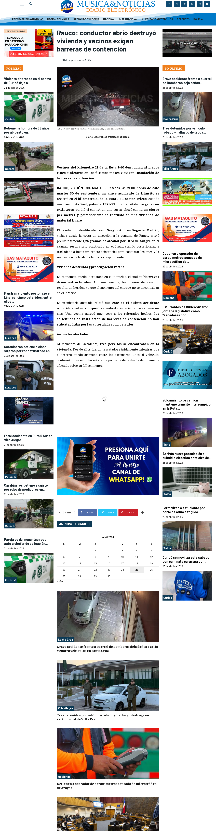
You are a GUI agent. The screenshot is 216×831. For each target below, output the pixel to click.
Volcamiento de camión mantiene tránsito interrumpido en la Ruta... (187, 404)
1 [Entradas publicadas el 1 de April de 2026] (95, 550)
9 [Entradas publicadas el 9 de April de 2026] (109, 557)
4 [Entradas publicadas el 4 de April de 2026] (136, 550)
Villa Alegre (65, 708)
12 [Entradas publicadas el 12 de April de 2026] (151, 557)
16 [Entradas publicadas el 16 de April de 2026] (108, 563)
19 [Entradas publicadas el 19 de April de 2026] (151, 563)
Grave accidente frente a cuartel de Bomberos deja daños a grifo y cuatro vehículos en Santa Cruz (107, 648)
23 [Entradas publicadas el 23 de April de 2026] (108, 569)
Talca (167, 494)
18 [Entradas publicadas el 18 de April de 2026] (136, 563)
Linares (10, 338)
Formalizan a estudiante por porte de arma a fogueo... (184, 510)
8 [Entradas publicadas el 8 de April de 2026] (95, 557)
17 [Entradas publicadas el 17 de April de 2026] (122, 563)
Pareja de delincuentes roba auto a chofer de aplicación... (26, 541)
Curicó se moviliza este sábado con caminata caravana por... (186, 559)
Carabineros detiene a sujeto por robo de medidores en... (26, 487)
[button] (31, 4)
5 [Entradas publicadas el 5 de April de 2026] (151, 550)
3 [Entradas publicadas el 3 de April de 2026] (122, 550)
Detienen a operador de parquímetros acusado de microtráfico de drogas (106, 785)
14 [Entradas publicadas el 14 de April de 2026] (79, 563)
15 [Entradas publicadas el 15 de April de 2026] (95, 563)
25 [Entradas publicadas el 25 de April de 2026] (136, 569)
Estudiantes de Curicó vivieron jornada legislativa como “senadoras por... (186, 311)
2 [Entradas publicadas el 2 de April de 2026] (109, 550)
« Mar (60, 581)
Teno (166, 444)
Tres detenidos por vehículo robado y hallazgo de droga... (184, 130)
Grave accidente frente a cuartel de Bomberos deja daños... (187, 81)
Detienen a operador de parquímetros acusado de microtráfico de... (182, 257)
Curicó (10, 119)
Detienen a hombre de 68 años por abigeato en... (27, 130)
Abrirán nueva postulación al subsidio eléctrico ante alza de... (187, 456)
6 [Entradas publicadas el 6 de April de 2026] (64, 557)
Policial (10, 476)
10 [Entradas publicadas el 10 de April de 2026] (122, 557)
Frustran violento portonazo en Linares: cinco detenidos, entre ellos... (28, 297)
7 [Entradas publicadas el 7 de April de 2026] (79, 557)
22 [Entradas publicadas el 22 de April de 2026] (95, 569)
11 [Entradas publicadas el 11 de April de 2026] (136, 557)
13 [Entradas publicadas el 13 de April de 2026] (64, 563)
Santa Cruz (65, 639)
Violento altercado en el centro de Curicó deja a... (27, 81)
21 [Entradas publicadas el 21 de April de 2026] (79, 569)
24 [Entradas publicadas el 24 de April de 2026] (122, 569)
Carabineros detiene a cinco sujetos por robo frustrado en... (28, 349)
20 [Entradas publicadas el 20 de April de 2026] (64, 569)
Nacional (64, 776)
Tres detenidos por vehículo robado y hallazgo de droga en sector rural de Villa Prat (103, 717)
